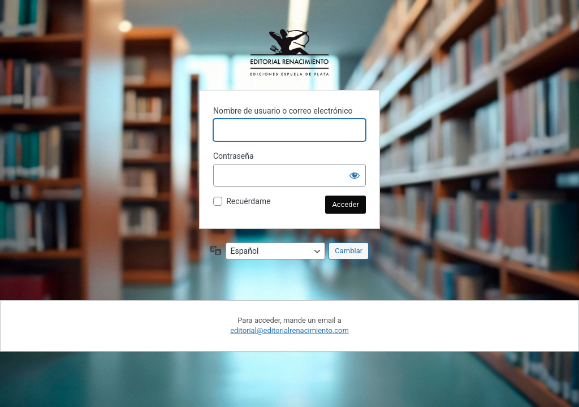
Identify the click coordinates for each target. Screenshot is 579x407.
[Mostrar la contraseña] (354, 175)
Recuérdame (248, 201)
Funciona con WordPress (289, 52)
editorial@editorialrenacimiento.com (289, 330)
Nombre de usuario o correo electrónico (283, 110)
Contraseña (233, 156)
